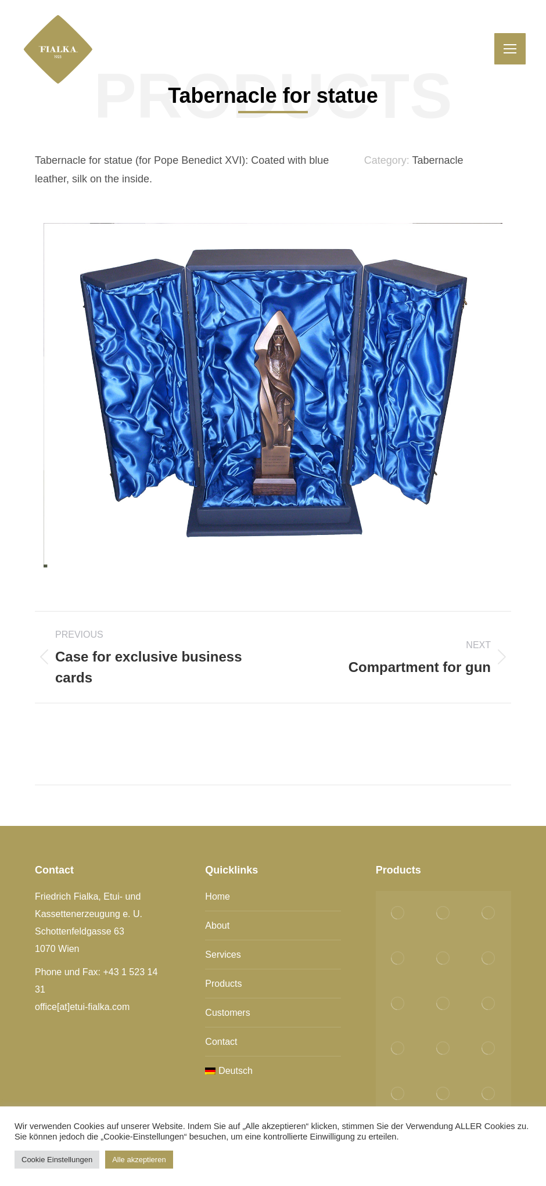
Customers (227, 1013)
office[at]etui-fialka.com (82, 1007)
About (217, 925)
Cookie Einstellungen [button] (56, 1159)
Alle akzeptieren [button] (139, 1159)
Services (222, 954)
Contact (221, 1042)
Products (223, 984)
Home (217, 896)
